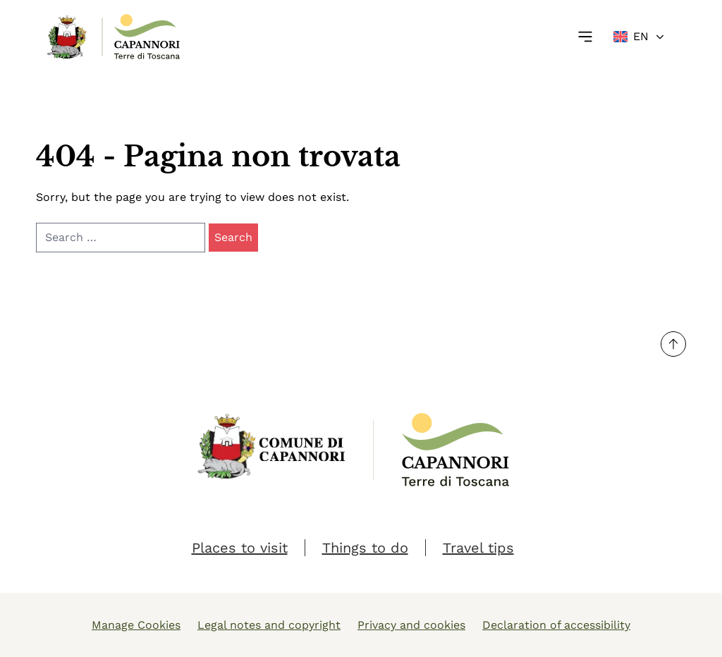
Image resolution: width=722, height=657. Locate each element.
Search (233, 237)
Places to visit (240, 547)
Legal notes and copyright (269, 625)
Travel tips (478, 547)
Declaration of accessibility (556, 625)
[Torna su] (673, 344)
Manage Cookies (136, 625)
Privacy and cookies (411, 625)
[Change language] (639, 37)
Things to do (365, 547)
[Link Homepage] (67, 36)
